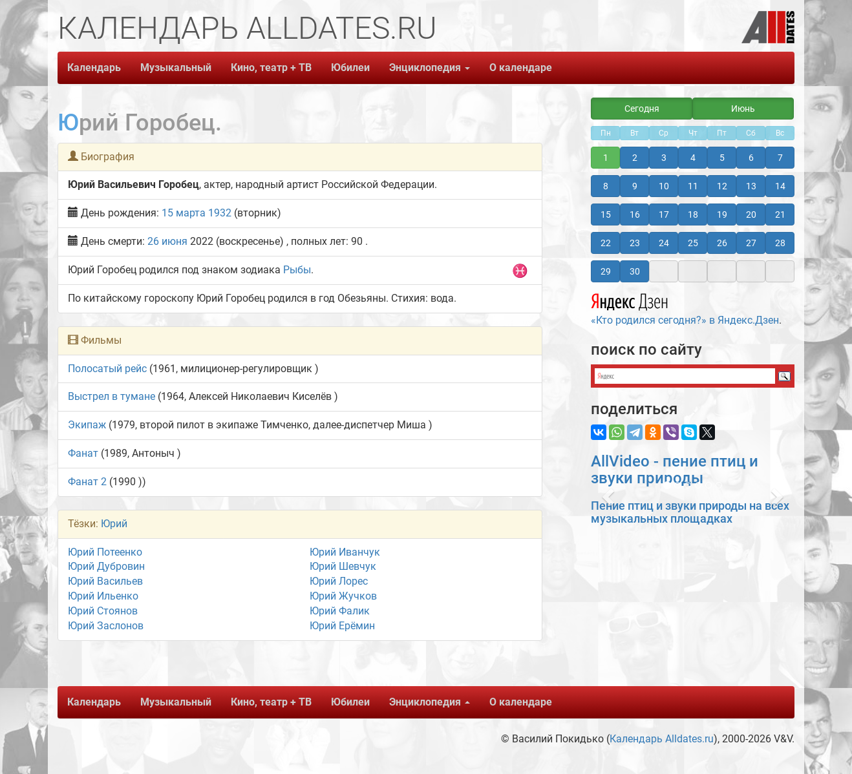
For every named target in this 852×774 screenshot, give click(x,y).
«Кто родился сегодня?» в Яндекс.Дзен (685, 307)
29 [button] (606, 271)
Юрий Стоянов (103, 611)
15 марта (184, 213)
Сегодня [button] (641, 108)
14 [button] (780, 186)
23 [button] (635, 243)
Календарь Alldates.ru (662, 739)
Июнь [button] (743, 108)
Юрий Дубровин (106, 566)
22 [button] (606, 243)
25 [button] (693, 243)
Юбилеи (350, 67)
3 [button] (663, 157)
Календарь (94, 67)
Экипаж (87, 425)
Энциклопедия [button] (429, 67)
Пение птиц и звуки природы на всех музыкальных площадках (690, 512)
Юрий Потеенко (105, 552)
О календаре (520, 67)
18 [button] (693, 214)
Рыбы (297, 270)
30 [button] (635, 271)
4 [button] (693, 157)
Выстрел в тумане (111, 396)
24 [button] (664, 243)
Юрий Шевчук (343, 566)
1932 (219, 213)
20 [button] (751, 214)
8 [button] (605, 186)
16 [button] (635, 214)
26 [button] (722, 243)
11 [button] (693, 186)
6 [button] (751, 157)
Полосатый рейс (107, 368)
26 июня (167, 241)
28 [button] (780, 243)
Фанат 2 (87, 482)
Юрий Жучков (343, 596)
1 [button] (605, 157)
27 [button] (751, 243)
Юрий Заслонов (106, 626)
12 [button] (722, 186)
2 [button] (634, 157)
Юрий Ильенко (103, 596)
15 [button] (606, 214)
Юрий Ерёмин (342, 626)
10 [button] (664, 186)
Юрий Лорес (339, 581)
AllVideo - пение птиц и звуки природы (674, 469)
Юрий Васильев (105, 581)
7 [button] (780, 157)
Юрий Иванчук (345, 552)
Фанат (83, 453)
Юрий (114, 524)
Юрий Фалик (340, 611)
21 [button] (780, 214)
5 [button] (722, 157)
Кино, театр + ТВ (271, 67)
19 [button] (722, 214)
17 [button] (664, 214)
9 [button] (634, 186)
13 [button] (751, 186)
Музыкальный (175, 67)
